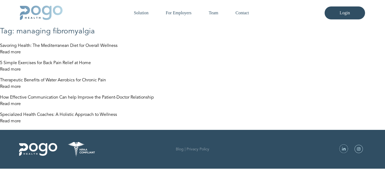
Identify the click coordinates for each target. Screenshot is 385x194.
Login (345, 13)
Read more (10, 52)
